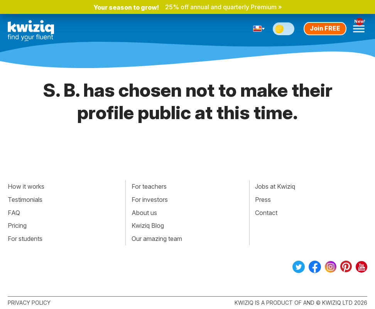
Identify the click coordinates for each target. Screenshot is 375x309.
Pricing (17, 225)
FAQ (14, 213)
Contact (266, 213)
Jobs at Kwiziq (275, 186)
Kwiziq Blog (148, 225)
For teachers (149, 186)
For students (25, 238)
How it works (26, 186)
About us (144, 213)
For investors (150, 199)
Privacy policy (29, 302)
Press (263, 199)
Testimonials (25, 199)
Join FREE (325, 28)
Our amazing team (157, 238)
